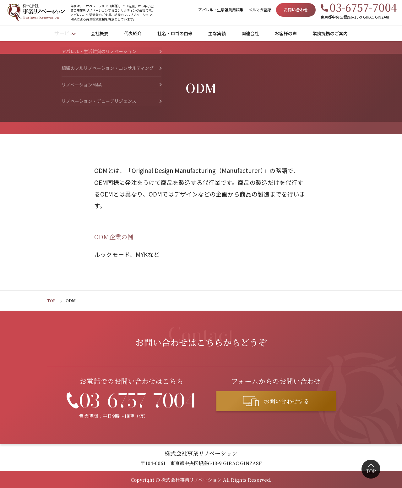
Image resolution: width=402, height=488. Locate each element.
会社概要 (100, 33)
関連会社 (251, 33)
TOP (51, 300)
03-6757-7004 (363, 7)
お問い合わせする (286, 401)
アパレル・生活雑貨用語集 (220, 9)
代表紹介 (134, 33)
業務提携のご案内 (331, 33)
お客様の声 (287, 33)
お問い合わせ (296, 10)
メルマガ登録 (259, 9)
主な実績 (218, 33)
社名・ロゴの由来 (175, 33)
